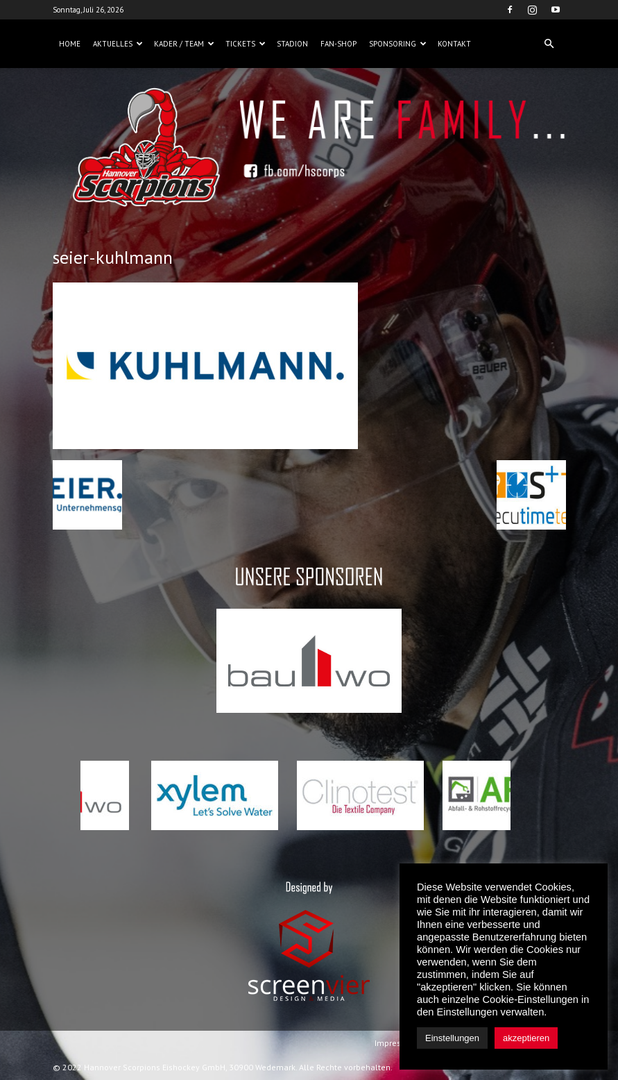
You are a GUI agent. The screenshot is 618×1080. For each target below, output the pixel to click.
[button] (549, 43)
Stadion (292, 44)
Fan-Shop (338, 44)
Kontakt (454, 44)
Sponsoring (398, 44)
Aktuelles (118, 44)
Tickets (245, 44)
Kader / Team (184, 44)
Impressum (396, 1043)
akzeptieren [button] (526, 1038)
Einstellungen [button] (452, 1038)
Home (69, 44)
